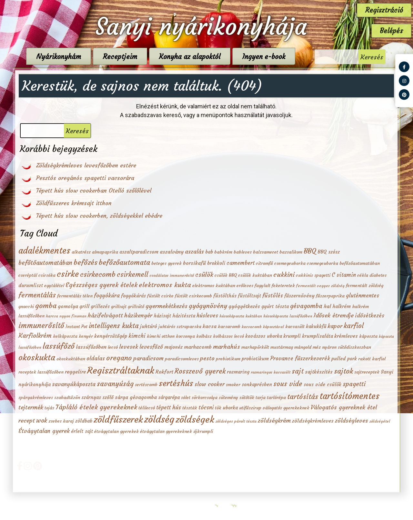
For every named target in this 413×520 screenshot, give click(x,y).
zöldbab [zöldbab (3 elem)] (83, 421)
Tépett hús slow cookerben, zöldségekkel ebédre (99, 215)
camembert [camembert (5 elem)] (241, 263)
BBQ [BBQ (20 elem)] (310, 250)
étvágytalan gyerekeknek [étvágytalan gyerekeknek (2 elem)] (166, 431)
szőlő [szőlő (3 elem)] (108, 397)
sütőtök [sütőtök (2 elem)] (246, 397)
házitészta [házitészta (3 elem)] (183, 316)
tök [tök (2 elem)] (218, 408)
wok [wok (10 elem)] (41, 420)
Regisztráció (384, 10)
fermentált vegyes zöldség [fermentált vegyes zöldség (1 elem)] (320, 285)
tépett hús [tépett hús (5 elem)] (168, 407)
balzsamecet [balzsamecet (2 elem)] (265, 252)
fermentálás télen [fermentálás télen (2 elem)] (75, 296)
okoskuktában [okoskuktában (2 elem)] (70, 359)
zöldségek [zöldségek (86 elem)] (195, 419)
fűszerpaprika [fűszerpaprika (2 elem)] (330, 296)
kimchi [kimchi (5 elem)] (137, 336)
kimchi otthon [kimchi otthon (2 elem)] (161, 336)
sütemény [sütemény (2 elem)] (228, 397)
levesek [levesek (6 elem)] (128, 346)
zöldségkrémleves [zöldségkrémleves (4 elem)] (313, 420)
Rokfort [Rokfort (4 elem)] (164, 371)
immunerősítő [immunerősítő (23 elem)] (41, 325)
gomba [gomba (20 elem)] (45, 305)
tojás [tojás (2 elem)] (49, 408)
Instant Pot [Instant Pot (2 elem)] (76, 326)
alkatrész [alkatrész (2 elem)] (81, 252)
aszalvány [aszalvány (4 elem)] (172, 251)
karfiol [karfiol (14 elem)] (354, 326)
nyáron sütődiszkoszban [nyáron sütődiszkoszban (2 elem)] (346, 347)
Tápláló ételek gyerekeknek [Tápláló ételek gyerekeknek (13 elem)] (96, 407)
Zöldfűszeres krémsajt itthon (74, 203)
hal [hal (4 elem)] (327, 306)
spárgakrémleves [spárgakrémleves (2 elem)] (35, 397)
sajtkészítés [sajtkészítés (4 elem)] (319, 371)
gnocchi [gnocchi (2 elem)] (26, 306)
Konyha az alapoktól (198, 56)
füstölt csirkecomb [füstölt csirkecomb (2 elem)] (193, 296)
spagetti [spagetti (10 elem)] (354, 384)
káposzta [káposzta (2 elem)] (368, 336)
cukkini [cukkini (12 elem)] (284, 274)
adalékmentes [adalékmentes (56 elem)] (44, 250)
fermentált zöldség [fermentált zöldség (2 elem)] (364, 285)
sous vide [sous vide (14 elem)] (287, 384)
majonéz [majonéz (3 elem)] (173, 347)
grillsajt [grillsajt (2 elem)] (118, 306)
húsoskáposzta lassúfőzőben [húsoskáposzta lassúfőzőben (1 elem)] (287, 316)
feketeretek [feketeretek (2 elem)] (283, 285)
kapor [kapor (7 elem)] (334, 326)
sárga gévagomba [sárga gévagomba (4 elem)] (136, 397)
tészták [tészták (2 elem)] (189, 408)
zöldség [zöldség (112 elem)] (159, 419)
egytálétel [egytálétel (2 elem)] (54, 285)
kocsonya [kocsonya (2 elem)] (185, 336)
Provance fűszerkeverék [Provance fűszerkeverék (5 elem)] (300, 358)
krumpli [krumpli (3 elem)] (292, 336)
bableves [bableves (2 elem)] (243, 252)
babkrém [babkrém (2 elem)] (223, 252)
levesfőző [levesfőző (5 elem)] (151, 347)
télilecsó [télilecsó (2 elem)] (146, 408)
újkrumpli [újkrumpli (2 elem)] (203, 431)
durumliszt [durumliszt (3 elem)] (30, 285)
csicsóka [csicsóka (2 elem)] (46, 275)
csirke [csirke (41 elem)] (68, 274)
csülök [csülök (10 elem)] (204, 274)
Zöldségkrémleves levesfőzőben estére (86, 165)
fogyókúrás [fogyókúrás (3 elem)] (133, 296)
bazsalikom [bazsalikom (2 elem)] (290, 252)
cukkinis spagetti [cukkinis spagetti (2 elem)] (313, 275)
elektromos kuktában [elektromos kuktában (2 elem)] (213, 285)
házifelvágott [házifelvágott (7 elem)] (105, 315)
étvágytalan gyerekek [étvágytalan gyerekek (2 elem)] (116, 431)
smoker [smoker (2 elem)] (233, 384)
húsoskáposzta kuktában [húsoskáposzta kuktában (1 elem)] (240, 316)
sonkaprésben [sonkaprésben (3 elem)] (257, 384)
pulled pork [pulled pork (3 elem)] (344, 358)
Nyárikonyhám (67, 56)
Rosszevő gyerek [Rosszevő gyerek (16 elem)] (200, 371)
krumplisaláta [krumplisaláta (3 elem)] (317, 336)
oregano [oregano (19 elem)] (119, 358)
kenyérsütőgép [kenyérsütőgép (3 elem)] (110, 336)
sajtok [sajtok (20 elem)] (343, 370)
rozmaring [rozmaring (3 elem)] (238, 372)
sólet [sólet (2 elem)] (185, 397)
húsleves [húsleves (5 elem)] (207, 315)
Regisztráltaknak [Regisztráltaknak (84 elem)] (120, 370)
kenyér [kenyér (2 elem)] (86, 336)
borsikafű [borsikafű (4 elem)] (194, 263)
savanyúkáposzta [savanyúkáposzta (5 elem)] (74, 384)
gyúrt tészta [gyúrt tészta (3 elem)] (275, 306)
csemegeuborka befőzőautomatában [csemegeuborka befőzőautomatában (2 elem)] (343, 263)
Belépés (391, 30)
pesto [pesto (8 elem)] (207, 358)
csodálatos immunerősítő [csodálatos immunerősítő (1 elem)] (171, 275)
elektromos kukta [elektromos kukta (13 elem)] (165, 285)
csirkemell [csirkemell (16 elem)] (132, 274)
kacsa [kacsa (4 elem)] (210, 326)
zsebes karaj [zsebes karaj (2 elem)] (61, 421)
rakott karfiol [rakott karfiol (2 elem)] (372, 359)
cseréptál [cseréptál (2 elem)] (27, 275)
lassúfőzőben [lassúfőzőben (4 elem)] (91, 347)
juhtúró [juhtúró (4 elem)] (148, 326)
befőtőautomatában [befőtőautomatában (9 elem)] (45, 262)
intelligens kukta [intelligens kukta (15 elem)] (114, 326)
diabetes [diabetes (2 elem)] (378, 275)
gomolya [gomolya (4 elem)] (68, 306)
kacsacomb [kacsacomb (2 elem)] (229, 326)
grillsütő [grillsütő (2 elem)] (136, 306)
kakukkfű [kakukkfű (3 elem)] (316, 326)
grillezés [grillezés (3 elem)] (100, 306)
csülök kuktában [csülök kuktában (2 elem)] (255, 275)
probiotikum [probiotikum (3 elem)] (255, 358)
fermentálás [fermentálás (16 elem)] (37, 295)
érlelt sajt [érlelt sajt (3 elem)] (82, 431)
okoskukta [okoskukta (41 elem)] (36, 358)
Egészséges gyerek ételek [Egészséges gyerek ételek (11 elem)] (101, 285)
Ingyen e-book (272, 56)
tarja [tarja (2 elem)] (261, 397)
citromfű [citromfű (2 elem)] (264, 263)
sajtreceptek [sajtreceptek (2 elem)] (366, 372)
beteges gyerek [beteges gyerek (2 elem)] (166, 263)
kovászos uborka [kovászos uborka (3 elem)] (263, 336)
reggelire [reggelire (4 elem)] (75, 371)
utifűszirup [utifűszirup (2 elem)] (250, 408)
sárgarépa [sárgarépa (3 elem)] (169, 397)
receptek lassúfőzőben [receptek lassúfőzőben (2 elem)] (41, 372)
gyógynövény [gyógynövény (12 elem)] (208, 306)
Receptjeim (129, 56)
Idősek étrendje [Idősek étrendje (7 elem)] (334, 315)
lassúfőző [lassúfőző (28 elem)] (59, 346)
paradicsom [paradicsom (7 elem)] (148, 358)
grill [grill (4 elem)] (84, 306)
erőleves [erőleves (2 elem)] (245, 285)
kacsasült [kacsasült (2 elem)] (295, 326)
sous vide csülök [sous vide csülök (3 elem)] (322, 384)
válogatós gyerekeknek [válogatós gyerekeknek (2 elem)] (286, 408)
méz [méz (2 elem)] (317, 347)
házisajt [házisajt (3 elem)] (162, 316)
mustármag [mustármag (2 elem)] (281, 347)
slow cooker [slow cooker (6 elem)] (210, 384)
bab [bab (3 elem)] (209, 252)
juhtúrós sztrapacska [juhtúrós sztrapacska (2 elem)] (179, 326)
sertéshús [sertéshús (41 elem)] (176, 383)
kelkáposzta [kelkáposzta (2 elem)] (65, 336)
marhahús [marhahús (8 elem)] (226, 346)
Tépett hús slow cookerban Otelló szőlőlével (93, 190)
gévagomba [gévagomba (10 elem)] (306, 306)
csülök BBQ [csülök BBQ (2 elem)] (226, 275)
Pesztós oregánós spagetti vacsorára (85, 178)
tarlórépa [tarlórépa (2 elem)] (276, 397)
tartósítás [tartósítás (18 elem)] (302, 396)
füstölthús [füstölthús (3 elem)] (225, 296)
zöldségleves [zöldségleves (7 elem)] (351, 420)
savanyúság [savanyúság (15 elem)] (115, 384)
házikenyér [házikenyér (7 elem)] (138, 315)
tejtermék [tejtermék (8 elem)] (30, 407)
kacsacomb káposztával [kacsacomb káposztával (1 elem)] (263, 326)
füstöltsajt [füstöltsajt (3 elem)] (249, 296)
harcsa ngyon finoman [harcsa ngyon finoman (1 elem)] (66, 316)
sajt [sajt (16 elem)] (298, 371)
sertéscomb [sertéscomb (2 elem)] (146, 384)
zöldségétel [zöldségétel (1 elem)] (379, 421)
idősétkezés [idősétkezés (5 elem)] (369, 315)
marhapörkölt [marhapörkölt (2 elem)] (255, 347)
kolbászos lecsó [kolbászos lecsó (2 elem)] (228, 336)
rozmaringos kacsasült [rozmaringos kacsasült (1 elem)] (270, 372)
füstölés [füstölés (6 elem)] (272, 295)
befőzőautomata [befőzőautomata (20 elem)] (124, 262)
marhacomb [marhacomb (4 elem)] (198, 347)
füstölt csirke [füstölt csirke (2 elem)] (160, 296)
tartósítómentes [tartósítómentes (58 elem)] (349, 396)
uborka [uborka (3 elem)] (230, 408)
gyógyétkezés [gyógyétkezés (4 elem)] (244, 306)
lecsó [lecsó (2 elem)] (113, 347)
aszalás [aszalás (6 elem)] (194, 251)
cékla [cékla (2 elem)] (362, 275)
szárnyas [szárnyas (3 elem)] (91, 397)
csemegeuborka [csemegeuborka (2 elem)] (290, 263)
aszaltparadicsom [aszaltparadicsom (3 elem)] (138, 252)
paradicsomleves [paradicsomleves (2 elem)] (182, 359)
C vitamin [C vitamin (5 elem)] (344, 275)
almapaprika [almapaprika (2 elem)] (105, 252)
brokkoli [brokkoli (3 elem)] (216, 263)
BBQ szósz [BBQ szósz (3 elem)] (328, 252)
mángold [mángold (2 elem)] (302, 347)
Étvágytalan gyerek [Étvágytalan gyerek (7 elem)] (44, 431)
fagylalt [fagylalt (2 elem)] (262, 285)
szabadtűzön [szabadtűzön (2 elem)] (67, 397)
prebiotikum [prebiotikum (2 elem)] (228, 359)
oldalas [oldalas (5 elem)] (95, 358)
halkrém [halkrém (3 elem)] (341, 306)
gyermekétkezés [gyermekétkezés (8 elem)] (166, 306)
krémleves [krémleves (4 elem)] (346, 336)
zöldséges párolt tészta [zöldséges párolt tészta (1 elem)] (236, 421)
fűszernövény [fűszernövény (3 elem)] (299, 296)
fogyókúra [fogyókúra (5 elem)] (107, 295)
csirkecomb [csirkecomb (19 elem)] (98, 274)
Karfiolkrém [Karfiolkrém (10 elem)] (35, 335)
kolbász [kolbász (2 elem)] (204, 336)
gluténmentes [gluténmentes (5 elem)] (362, 295)
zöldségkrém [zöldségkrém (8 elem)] (274, 420)
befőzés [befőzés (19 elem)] (85, 262)
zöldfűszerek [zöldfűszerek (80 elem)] (118, 419)
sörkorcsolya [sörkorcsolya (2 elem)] (204, 397)
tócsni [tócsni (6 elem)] (206, 407)
